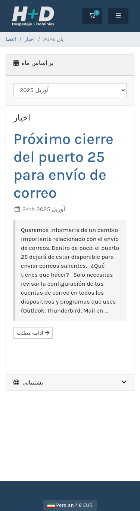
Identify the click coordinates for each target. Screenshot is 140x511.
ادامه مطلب (33, 333)
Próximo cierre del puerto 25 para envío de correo (63, 165)
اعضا (11, 39)
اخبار (29, 39)
